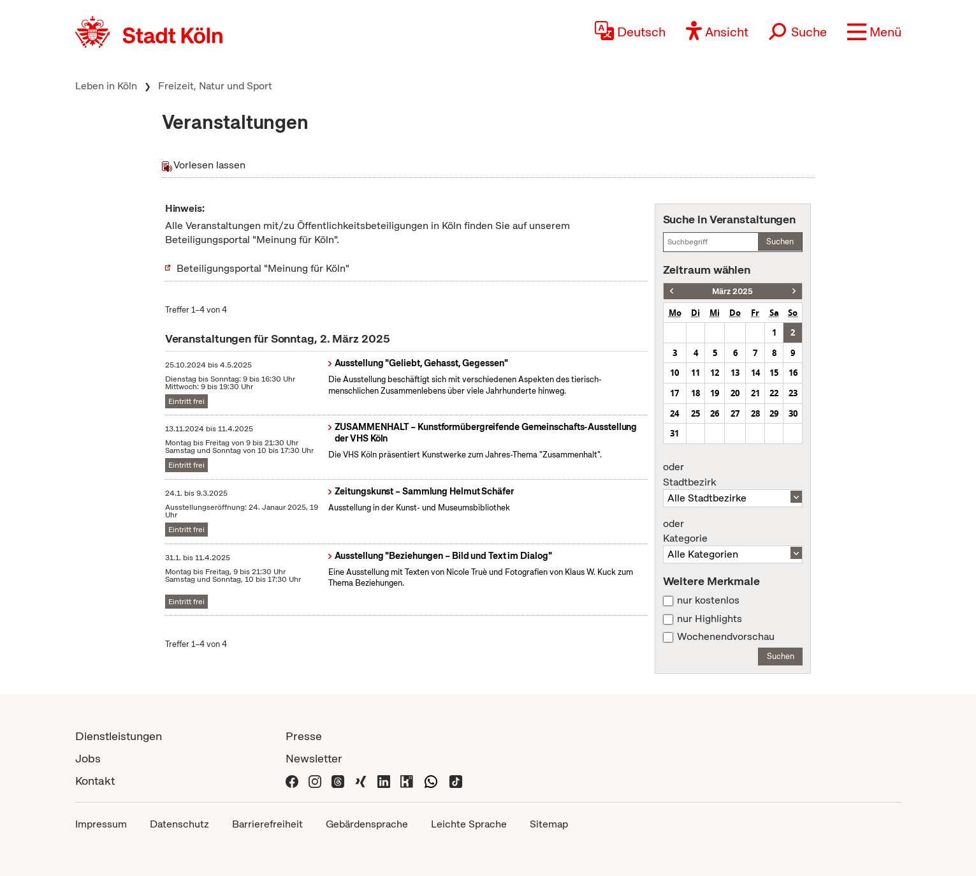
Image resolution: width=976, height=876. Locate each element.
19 (714, 393)
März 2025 (732, 291)
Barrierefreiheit (267, 824)
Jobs (88, 758)
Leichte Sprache (469, 824)
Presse (304, 736)
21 (755, 393)
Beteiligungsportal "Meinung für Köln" (263, 268)
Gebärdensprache (367, 824)
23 (793, 393)
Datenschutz (179, 824)
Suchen (780, 241)
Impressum (101, 824)
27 (735, 413)
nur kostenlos (708, 600)
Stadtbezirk (733, 475)
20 (735, 393)
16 (793, 372)
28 (755, 413)
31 (674, 433)
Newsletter (314, 758)
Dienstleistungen (118, 736)
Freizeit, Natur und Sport (215, 86)
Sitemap (549, 824)
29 (773, 413)
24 (674, 413)
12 (714, 372)
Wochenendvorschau (726, 637)
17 (674, 393)
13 (735, 372)
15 (773, 372)
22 (773, 393)
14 (755, 372)
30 (793, 413)
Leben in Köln (106, 86)
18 (695, 393)
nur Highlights (709, 619)
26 (714, 413)
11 (695, 372)
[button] (874, 32)
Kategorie (733, 531)
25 (695, 413)
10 (674, 372)
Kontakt (95, 780)
